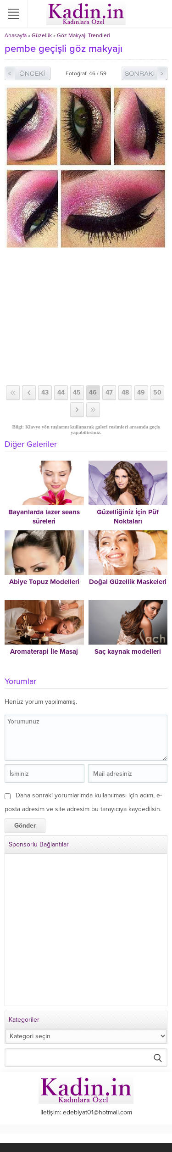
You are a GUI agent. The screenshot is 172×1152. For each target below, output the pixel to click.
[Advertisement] (86, 316)
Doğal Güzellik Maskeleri (127, 582)
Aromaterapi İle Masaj (44, 651)
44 (61, 392)
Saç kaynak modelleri (127, 651)
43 (45, 392)
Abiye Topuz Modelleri (44, 582)
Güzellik (42, 35)
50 (157, 392)
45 (77, 392)
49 (141, 392)
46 (93, 392)
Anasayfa (16, 35)
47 (109, 392)
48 (125, 392)
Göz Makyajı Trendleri (83, 35)
